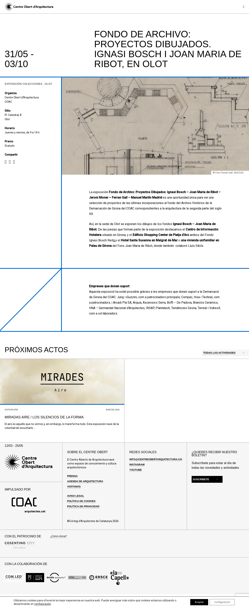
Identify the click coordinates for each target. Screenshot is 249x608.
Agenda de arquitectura (86, 493)
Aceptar (193, 602)
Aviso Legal (76, 507)
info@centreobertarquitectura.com (158, 471)
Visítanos (74, 498)
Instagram (137, 476)
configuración (44, 603)
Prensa (72, 487)
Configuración (220, 602)
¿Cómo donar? (59, 548)
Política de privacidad (84, 518)
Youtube (136, 481)
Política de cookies (82, 513)
